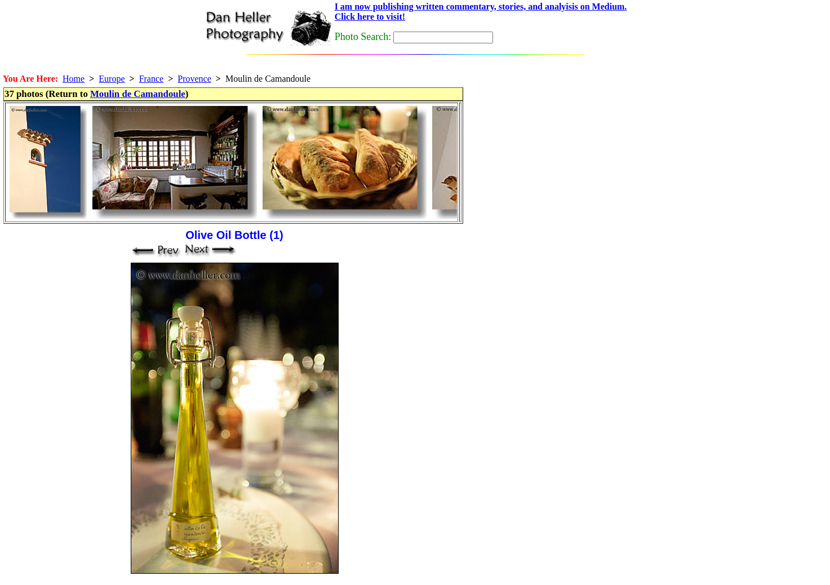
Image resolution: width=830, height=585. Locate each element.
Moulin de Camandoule (137, 93)
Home (74, 78)
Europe (112, 78)
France (151, 78)
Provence (194, 78)
